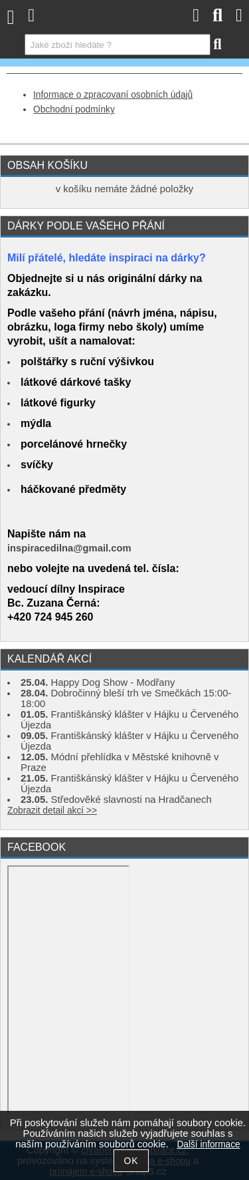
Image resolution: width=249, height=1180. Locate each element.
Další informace (208, 1144)
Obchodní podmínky (74, 109)
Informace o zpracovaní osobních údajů (113, 95)
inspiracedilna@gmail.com (69, 548)
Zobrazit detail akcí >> (52, 810)
